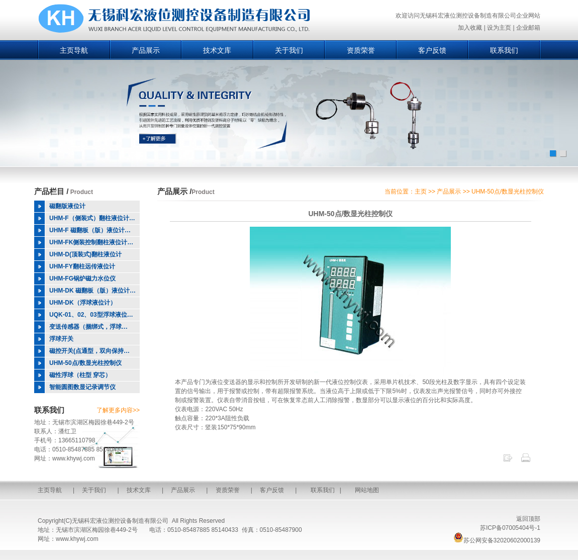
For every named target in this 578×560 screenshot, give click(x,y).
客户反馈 (432, 50)
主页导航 (74, 50)
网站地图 (367, 490)
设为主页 (499, 27)
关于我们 (289, 50)
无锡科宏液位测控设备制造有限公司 (120, 520)
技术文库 (217, 50)
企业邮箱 (528, 27)
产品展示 (146, 50)
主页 (421, 191)
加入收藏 (470, 27)
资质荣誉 (361, 50)
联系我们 (504, 50)
